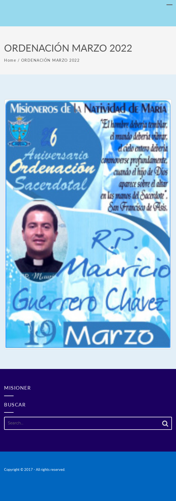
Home (10, 60)
